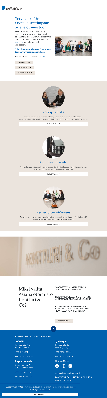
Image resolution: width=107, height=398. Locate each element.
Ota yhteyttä (63, 321)
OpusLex (19, 42)
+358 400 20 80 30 (63, 380)
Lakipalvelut (23, 62)
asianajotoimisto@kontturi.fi (68, 373)
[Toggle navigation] (104, 8)
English (43, 56)
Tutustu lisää (52, 124)
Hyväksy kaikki (40, 394)
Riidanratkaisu (24, 73)
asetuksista (45, 390)
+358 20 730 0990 (23, 372)
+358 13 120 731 (21, 352)
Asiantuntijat (23, 67)
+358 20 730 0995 (63, 352)
